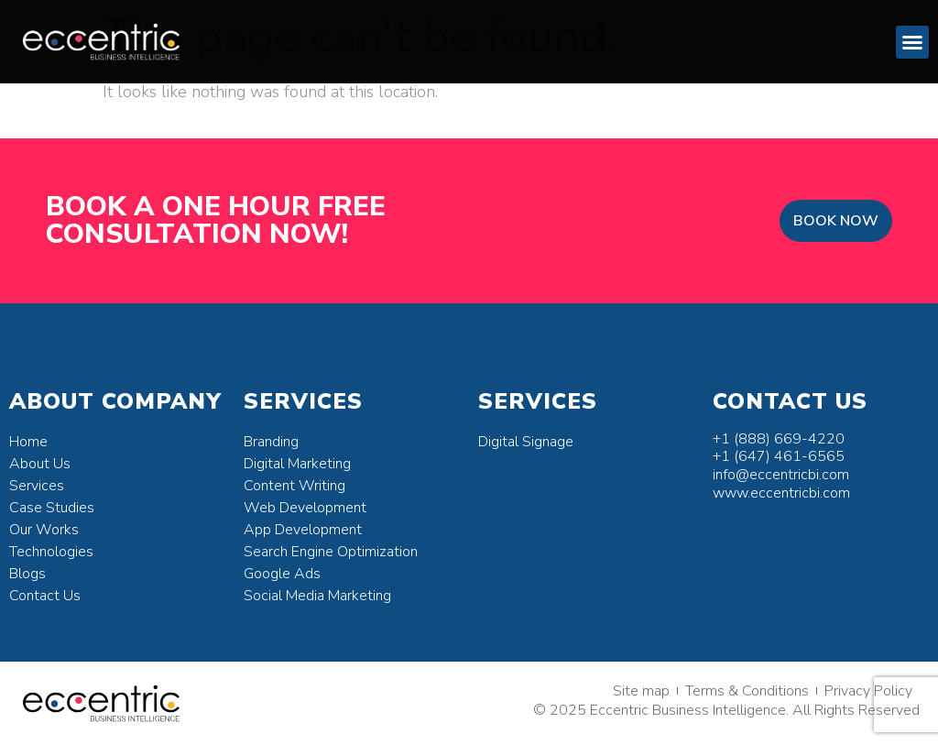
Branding (271, 442)
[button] (912, 42)
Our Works (44, 530)
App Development (303, 530)
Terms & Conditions (747, 691)
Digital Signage (525, 442)
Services (36, 486)
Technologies (51, 552)
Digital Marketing (297, 464)
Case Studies (51, 508)
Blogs (27, 574)
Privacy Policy (868, 691)
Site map (641, 691)
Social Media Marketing (317, 596)
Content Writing (294, 486)
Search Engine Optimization (331, 552)
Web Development (305, 508)
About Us (40, 464)
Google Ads (282, 574)
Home (28, 442)
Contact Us (45, 596)
